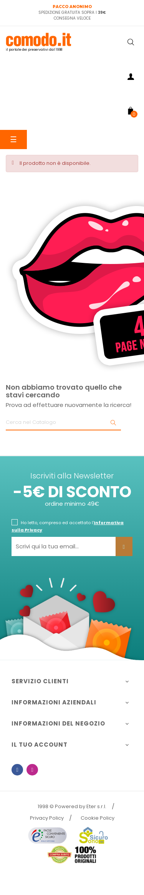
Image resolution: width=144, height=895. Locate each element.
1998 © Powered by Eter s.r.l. (72, 806)
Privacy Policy (47, 818)
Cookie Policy (97, 818)
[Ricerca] (63, 422)
